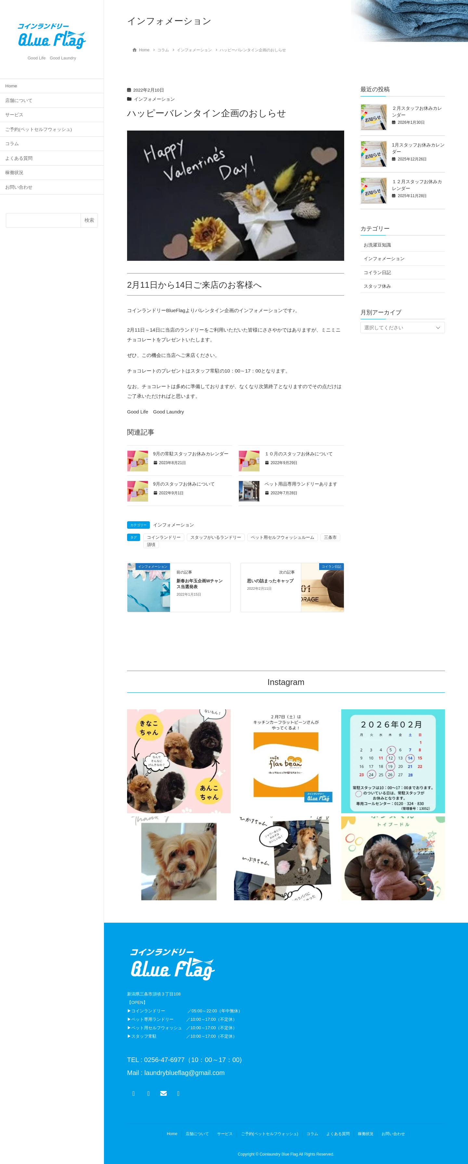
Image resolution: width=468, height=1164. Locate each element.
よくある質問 (18, 158)
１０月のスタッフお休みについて (299, 453)
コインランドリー (164, 537)
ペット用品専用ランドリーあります (301, 484)
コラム (12, 143)
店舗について (18, 100)
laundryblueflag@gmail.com (184, 1072)
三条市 (330, 537)
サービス (14, 114)
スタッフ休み (377, 286)
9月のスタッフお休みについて (184, 484)
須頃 (151, 544)
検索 (89, 220)
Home (11, 85)
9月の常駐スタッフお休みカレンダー (190, 453)
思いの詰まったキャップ (270, 580)
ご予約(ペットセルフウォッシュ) (38, 129)
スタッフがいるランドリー (215, 537)
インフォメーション (154, 99)
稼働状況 (14, 172)
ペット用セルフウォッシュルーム (282, 537)
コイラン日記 (377, 272)
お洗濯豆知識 (377, 244)
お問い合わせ (18, 187)
